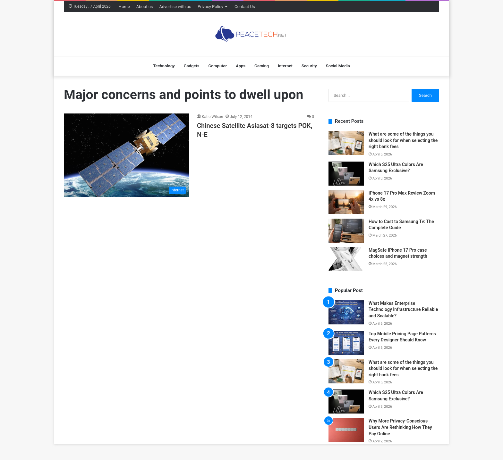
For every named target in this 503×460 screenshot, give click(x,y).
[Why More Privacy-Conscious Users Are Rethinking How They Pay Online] (346, 430)
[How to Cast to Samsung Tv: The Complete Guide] (346, 231)
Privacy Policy (210, 6)
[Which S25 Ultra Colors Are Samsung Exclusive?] (346, 174)
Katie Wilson (212, 116)
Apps (240, 65)
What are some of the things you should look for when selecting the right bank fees (403, 140)
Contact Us (244, 6)
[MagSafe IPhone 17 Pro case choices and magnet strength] (346, 259)
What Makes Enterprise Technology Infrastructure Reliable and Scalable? (403, 309)
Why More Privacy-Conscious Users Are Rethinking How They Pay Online (400, 427)
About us (144, 6)
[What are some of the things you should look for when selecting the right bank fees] (346, 143)
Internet (285, 65)
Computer (217, 65)
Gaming (261, 65)
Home (124, 6)
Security (309, 65)
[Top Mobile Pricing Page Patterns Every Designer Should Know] (346, 343)
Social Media (338, 65)
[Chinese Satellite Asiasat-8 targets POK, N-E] (126, 155)
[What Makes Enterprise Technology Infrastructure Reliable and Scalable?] (346, 312)
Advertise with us (175, 6)
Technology (164, 65)
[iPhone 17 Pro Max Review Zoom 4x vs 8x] (346, 202)
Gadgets (192, 65)
